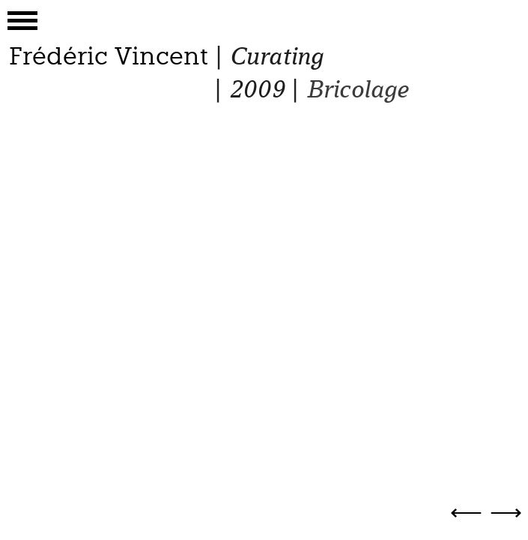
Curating (276, 56)
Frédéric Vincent (108, 56)
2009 (256, 89)
